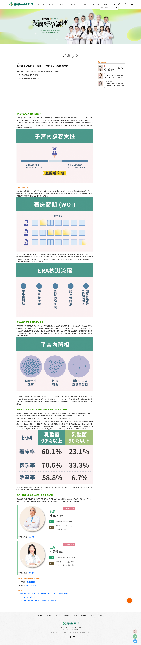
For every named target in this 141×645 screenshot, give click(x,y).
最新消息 (52, 4)
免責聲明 (101, 615)
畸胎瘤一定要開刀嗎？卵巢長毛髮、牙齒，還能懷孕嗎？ (114, 69)
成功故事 (96, 4)
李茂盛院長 (30, 537)
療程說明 (74, 4)
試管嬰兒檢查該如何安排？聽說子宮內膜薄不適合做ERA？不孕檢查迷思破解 (43, 594)
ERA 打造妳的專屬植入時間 (28, 597)
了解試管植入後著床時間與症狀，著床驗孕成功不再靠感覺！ (38, 600)
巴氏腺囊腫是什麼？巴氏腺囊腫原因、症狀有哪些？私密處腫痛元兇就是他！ (114, 85)
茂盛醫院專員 (31, 582)
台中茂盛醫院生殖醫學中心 (21, 4)
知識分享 (85, 4)
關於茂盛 (41, 4)
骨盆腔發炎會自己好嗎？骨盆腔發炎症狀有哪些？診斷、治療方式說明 (114, 77)
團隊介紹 (63, 4)
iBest (88, 632)
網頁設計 (84, 632)
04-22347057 (31, 585)
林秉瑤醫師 (30, 573)
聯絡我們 (107, 4)
